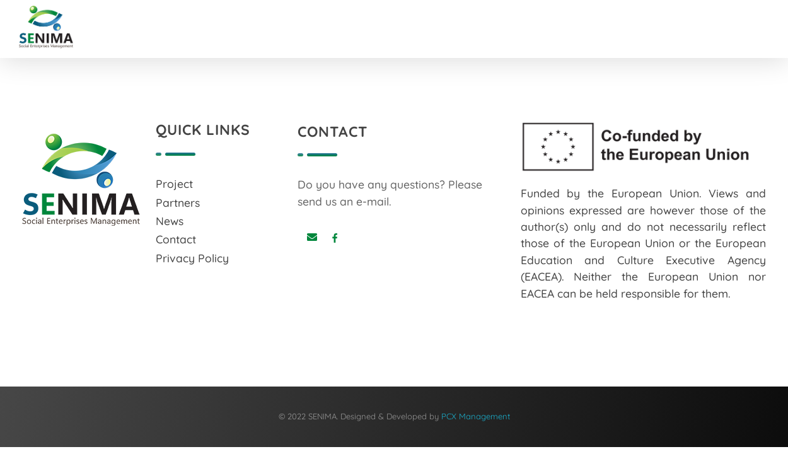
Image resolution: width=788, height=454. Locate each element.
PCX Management (475, 416)
